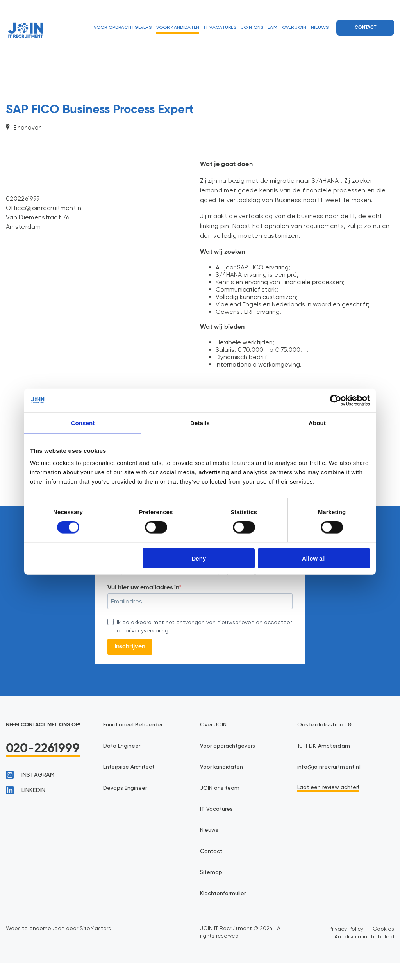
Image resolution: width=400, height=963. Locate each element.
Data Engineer (121, 746)
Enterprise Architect (128, 767)
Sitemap (211, 872)
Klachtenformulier (223, 893)
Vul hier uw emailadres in (143, 588)
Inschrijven (129, 647)
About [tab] (317, 422)
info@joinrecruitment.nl (329, 767)
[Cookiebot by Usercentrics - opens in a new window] (336, 400)
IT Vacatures (220, 27)
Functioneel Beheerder (132, 725)
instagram (30, 775)
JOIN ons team (259, 27)
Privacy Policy (346, 929)
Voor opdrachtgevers (123, 27)
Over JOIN (294, 27)
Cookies (383, 929)
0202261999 (22, 198)
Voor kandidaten (177, 27)
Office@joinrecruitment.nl (44, 208)
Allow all (314, 558)
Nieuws (320, 27)
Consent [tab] (83, 422)
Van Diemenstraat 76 (37, 217)
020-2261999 (43, 748)
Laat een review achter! (328, 787)
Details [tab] (200, 422)
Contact (365, 27)
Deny (199, 558)
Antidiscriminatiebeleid (364, 936)
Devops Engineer (125, 788)
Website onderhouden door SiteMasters (58, 928)
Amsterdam (23, 226)
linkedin (25, 790)
